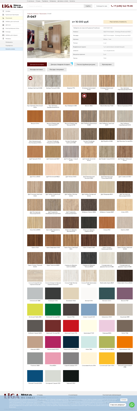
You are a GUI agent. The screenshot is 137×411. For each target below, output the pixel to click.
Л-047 (48, 39)
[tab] (37, 64)
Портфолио (45, 1)
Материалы (53, 1)
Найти (88, 6)
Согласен (124, 400)
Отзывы (38, 1)
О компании (30, 1)
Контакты (72, 1)
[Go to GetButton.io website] (131, 409)
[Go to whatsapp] (132, 404)
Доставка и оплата (63, 1)
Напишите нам (101, 6)
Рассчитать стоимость (118, 22)
